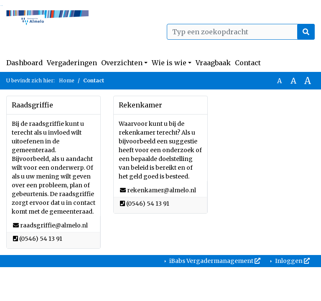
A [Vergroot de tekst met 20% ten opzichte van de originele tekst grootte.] (293, 81)
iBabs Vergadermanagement (214, 261)
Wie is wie (169, 63)
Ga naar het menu (2, 5)
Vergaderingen (72, 63)
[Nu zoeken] (306, 32)
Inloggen (292, 261)
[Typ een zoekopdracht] (241, 32)
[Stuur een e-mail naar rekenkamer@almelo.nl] (161, 190)
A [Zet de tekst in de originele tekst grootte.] (279, 81)
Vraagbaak (213, 63)
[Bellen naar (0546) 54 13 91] (40, 238)
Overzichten (122, 63)
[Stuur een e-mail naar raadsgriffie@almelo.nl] (54, 225)
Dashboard (24, 63)
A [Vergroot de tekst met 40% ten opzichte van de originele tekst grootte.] (307, 81)
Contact (248, 63)
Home (66, 80)
